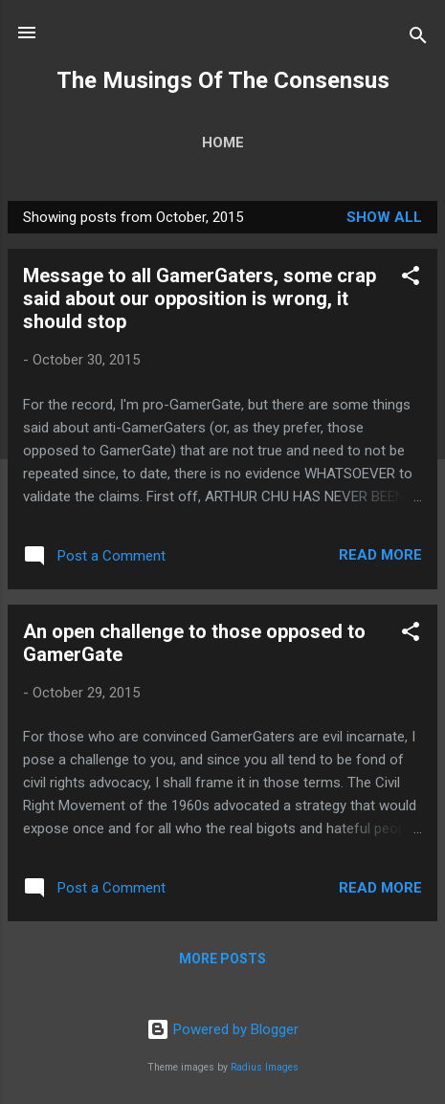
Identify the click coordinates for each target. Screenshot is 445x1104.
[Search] (418, 39)
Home (223, 142)
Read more (380, 554)
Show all (384, 217)
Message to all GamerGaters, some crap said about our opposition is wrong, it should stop (199, 298)
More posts (222, 958)
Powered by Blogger (222, 1029)
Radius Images (265, 1067)
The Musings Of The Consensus (222, 80)
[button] (410, 279)
